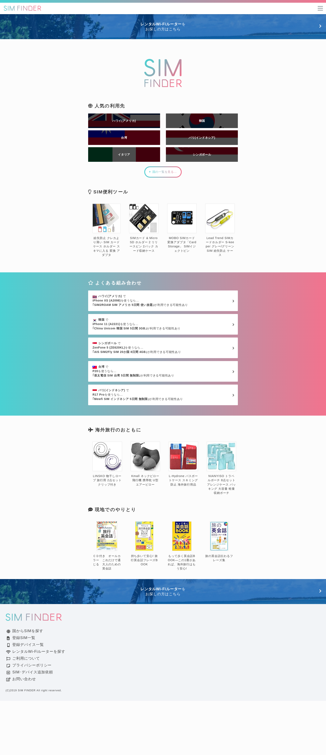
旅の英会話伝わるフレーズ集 (219, 596)
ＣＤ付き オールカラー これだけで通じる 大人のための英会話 (107, 600)
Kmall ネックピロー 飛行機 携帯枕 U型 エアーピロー (145, 518)
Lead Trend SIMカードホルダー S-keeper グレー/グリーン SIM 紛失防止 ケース (220, 248)
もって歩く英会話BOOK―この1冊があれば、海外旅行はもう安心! (182, 600)
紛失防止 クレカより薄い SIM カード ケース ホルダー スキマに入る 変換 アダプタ (106, 248)
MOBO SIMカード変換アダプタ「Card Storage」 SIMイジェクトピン (181, 246)
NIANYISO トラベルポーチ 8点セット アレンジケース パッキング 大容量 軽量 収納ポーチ (221, 522)
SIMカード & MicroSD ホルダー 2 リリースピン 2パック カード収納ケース (143, 246)
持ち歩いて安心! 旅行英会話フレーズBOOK (144, 598)
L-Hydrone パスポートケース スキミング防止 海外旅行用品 (183, 518)
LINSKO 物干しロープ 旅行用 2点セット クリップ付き (107, 518)
